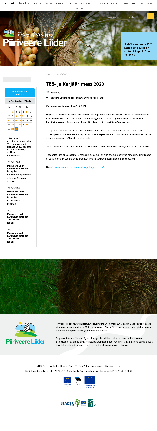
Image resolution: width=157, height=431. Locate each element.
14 (9, 120)
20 (30, 120)
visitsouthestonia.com (108, 3)
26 (27, 124)
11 (23, 116)
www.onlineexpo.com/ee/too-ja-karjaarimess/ (79, 167)
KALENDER (61, 74)
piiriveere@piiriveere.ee (107, 365)
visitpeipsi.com (88, 3)
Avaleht (49, 74)
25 (23, 124)
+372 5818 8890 (123, 370)
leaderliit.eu (24, 3)
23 (16, 124)
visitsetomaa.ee (130, 3)
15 (12, 120)
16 (16, 120)
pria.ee (59, 3)
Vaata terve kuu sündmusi (20, 93)
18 (23, 120)
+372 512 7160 (63, 370)
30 (16, 129)
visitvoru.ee (79, 7)
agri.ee (49, 3)
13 (30, 116)
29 (12, 129)
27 (30, 124)
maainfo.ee (72, 3)
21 (9, 124)
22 (12, 124)
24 (20, 124)
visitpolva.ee (146, 3)
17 (20, 120)
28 (9, 129)
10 (20, 116)
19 (27, 120)
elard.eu (38, 3)
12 (27, 116)
